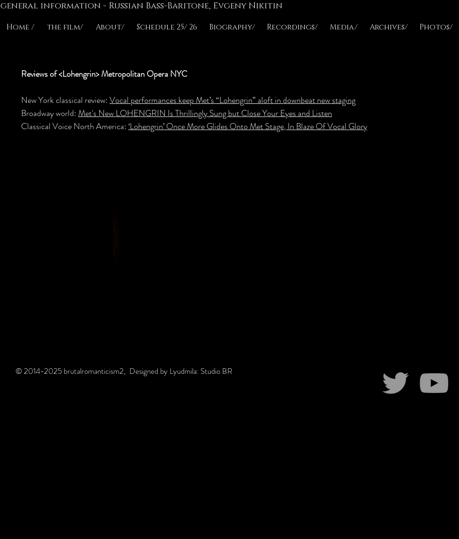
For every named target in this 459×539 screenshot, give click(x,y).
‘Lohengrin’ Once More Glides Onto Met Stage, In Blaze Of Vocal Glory (247, 126)
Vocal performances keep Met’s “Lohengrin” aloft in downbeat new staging (232, 100)
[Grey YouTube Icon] (434, 383)
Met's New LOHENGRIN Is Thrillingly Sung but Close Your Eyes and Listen (205, 113)
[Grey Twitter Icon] (395, 383)
